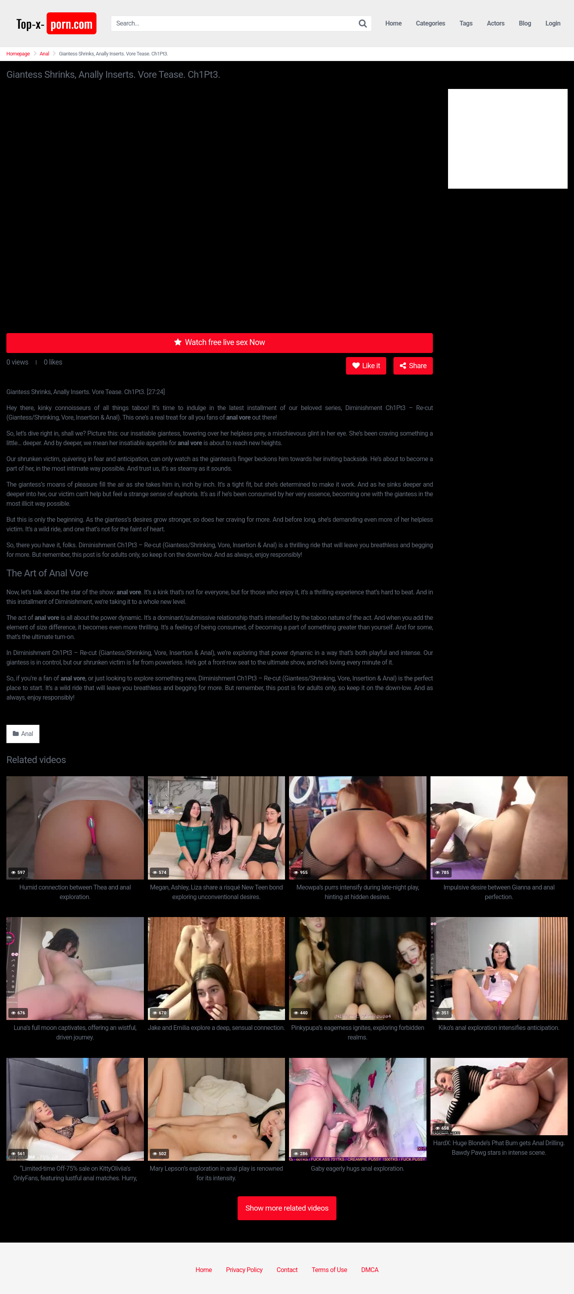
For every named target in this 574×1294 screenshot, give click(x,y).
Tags (466, 23)
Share (413, 365)
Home (393, 23)
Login (552, 23)
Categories (430, 23)
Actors (495, 23)
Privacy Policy (244, 1270)
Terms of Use (329, 1270)
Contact (287, 1270)
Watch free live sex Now (219, 342)
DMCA (369, 1270)
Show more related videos (287, 1208)
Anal (44, 54)
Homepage (18, 54)
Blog (525, 23)
